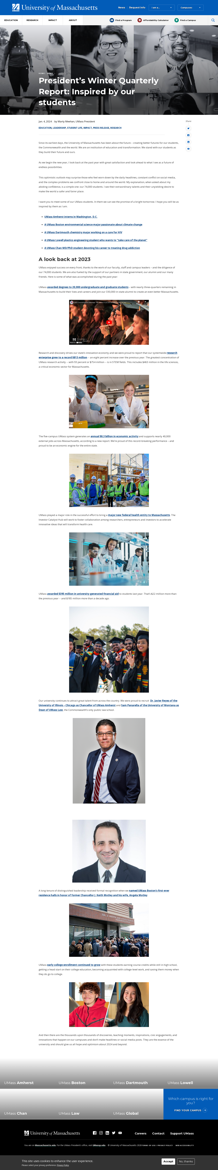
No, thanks (186, 1161)
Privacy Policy (63, 1165)
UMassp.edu (99, 1145)
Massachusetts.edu (45, 1145)
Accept (168, 1161)
